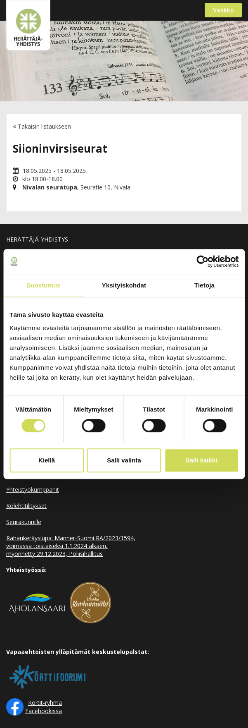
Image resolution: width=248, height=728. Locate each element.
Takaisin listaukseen (44, 126)
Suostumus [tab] (43, 285)
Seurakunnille (23, 522)
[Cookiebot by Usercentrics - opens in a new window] (202, 261)
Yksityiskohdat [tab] (124, 285)
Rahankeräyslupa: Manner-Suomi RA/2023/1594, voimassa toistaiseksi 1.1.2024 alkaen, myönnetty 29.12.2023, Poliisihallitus (70, 546)
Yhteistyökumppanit (32, 489)
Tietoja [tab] (204, 285)
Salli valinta (124, 460)
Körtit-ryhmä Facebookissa (43, 707)
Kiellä (46, 460)
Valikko (223, 10)
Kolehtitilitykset (26, 506)
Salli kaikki (201, 460)
